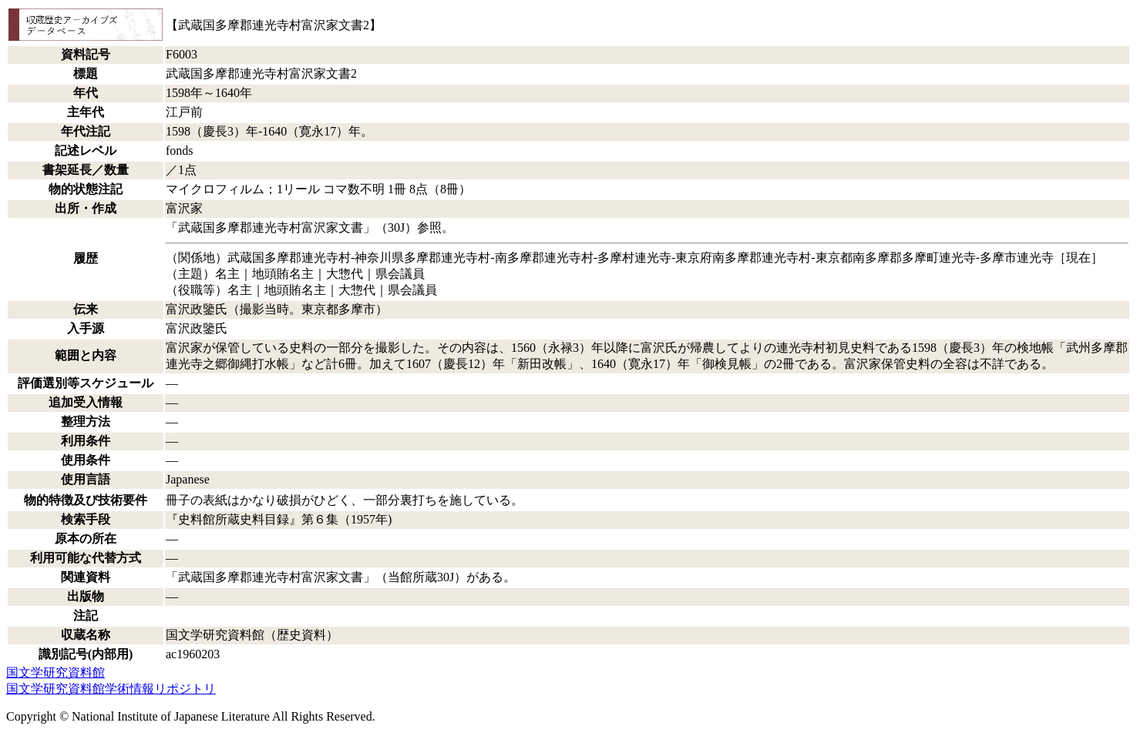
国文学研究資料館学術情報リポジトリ (111, 688)
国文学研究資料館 (55, 672)
